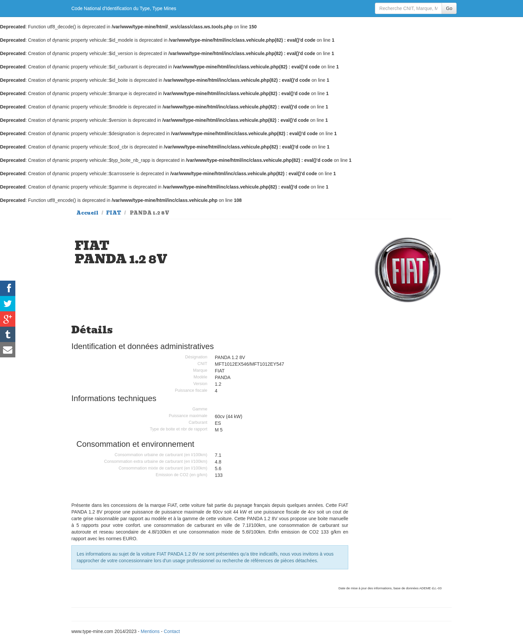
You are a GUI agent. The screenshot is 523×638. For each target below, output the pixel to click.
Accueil (87, 213)
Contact (172, 631)
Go (449, 8)
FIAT (113, 213)
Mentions (150, 631)
